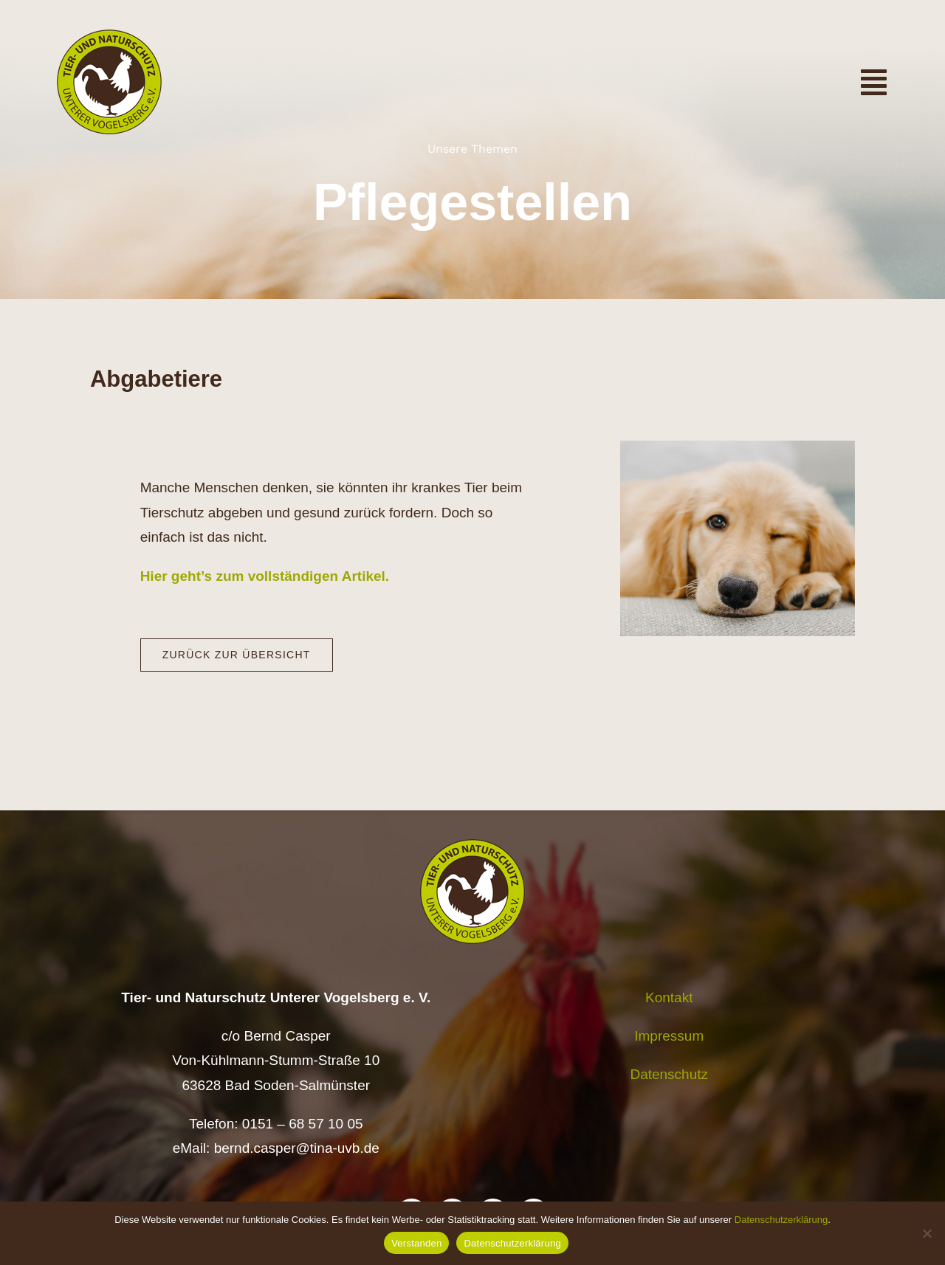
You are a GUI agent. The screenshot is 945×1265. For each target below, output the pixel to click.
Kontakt (669, 997)
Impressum (669, 1036)
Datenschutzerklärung (781, 1219)
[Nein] (926, 1233)
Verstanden (416, 1243)
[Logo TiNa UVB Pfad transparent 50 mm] (109, 36)
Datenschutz (669, 1074)
